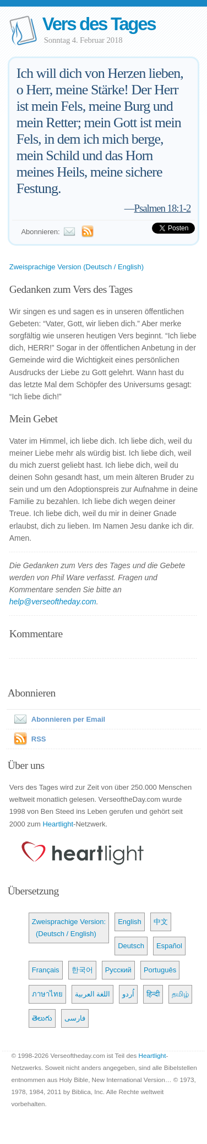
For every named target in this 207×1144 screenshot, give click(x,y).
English (129, 922)
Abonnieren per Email (57, 719)
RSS (38, 739)
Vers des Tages (99, 24)
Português (160, 970)
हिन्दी (153, 994)
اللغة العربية (93, 994)
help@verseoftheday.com (52, 601)
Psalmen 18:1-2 (162, 208)
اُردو (128, 994)
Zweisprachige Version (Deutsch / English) (76, 267)
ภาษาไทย (47, 994)
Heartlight (57, 824)
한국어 (82, 970)
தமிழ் (180, 994)
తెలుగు (42, 1018)
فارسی (74, 1018)
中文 (161, 922)
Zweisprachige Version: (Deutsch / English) (69, 928)
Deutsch (131, 946)
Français (45, 970)
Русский (118, 970)
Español (169, 946)
